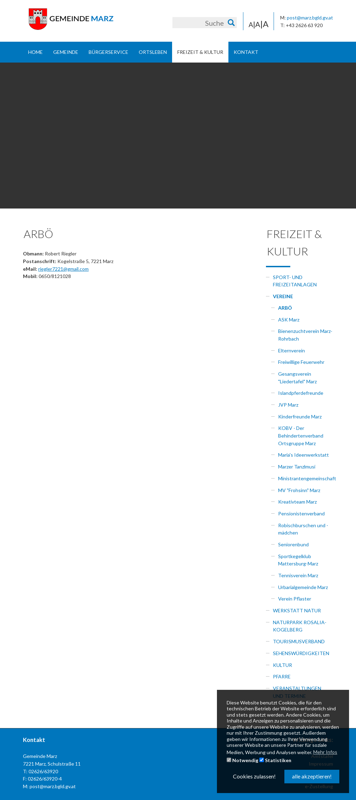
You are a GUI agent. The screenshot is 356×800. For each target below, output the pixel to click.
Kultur (282, 665)
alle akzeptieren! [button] (312, 776)
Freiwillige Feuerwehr (301, 362)
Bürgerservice (108, 52)
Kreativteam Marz (297, 502)
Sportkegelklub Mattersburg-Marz (298, 560)
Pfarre (282, 676)
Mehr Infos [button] (325, 752)
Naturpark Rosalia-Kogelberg (299, 626)
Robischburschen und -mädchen (303, 529)
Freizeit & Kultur (200, 52)
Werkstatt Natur (297, 610)
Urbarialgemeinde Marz (303, 587)
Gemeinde (65, 52)
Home (35, 52)
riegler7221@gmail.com (63, 269)
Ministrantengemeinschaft (305, 478)
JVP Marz (288, 405)
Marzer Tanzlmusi (296, 467)
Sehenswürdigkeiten (301, 653)
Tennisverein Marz (298, 575)
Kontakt (246, 52)
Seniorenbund (293, 544)
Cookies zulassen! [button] (254, 776)
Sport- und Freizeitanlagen (295, 281)
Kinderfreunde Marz (300, 416)
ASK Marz (288, 320)
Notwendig (242, 760)
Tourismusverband (299, 641)
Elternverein (291, 350)
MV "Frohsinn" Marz (299, 490)
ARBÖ (285, 308)
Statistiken (275, 760)
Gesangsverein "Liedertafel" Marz (297, 377)
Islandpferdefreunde (300, 393)
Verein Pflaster (294, 599)
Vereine (283, 296)
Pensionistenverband (301, 513)
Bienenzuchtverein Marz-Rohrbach (305, 335)
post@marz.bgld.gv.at (310, 18)
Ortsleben (153, 52)
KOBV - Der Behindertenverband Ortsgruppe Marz (300, 435)
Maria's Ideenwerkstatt (303, 455)
